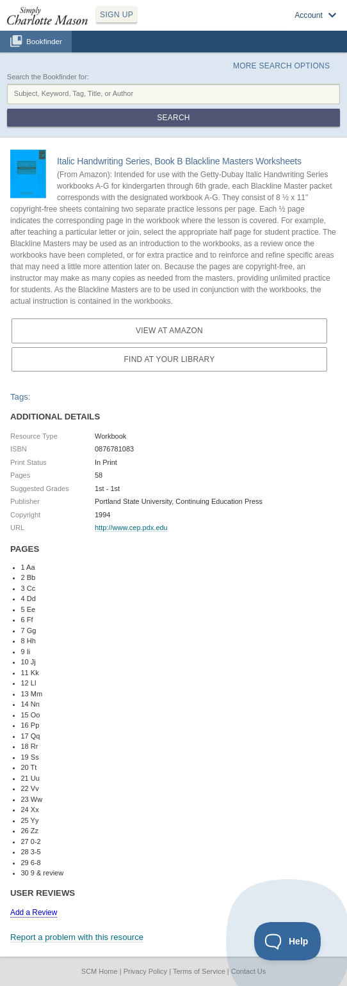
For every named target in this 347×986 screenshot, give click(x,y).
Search (173, 117)
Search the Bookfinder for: (48, 77)
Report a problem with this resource (76, 937)
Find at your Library (169, 359)
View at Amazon (169, 330)
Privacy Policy (145, 971)
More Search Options (281, 65)
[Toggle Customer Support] (287, 941)
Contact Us (248, 971)
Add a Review (33, 912)
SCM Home (99, 971)
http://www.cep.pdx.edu (131, 527)
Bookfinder (44, 41)
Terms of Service (199, 971)
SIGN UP (116, 14)
